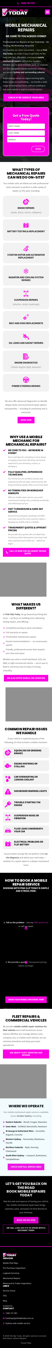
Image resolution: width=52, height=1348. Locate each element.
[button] (47, 12)
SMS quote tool (41, 938)
